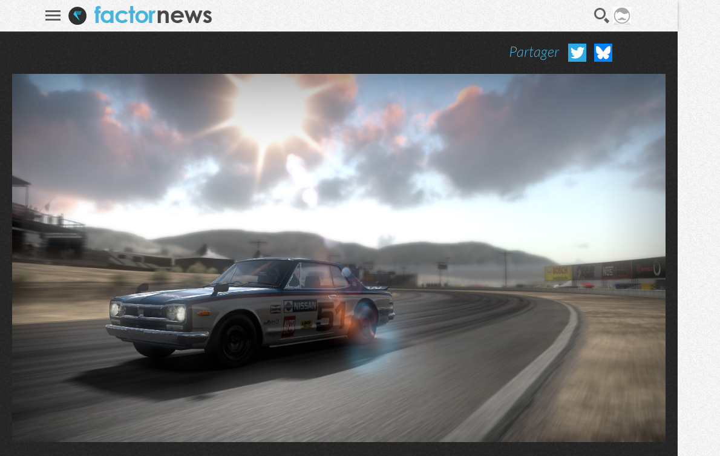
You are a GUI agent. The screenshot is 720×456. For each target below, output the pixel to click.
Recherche (602, 16)
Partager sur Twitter (577, 53)
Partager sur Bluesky (603, 53)
